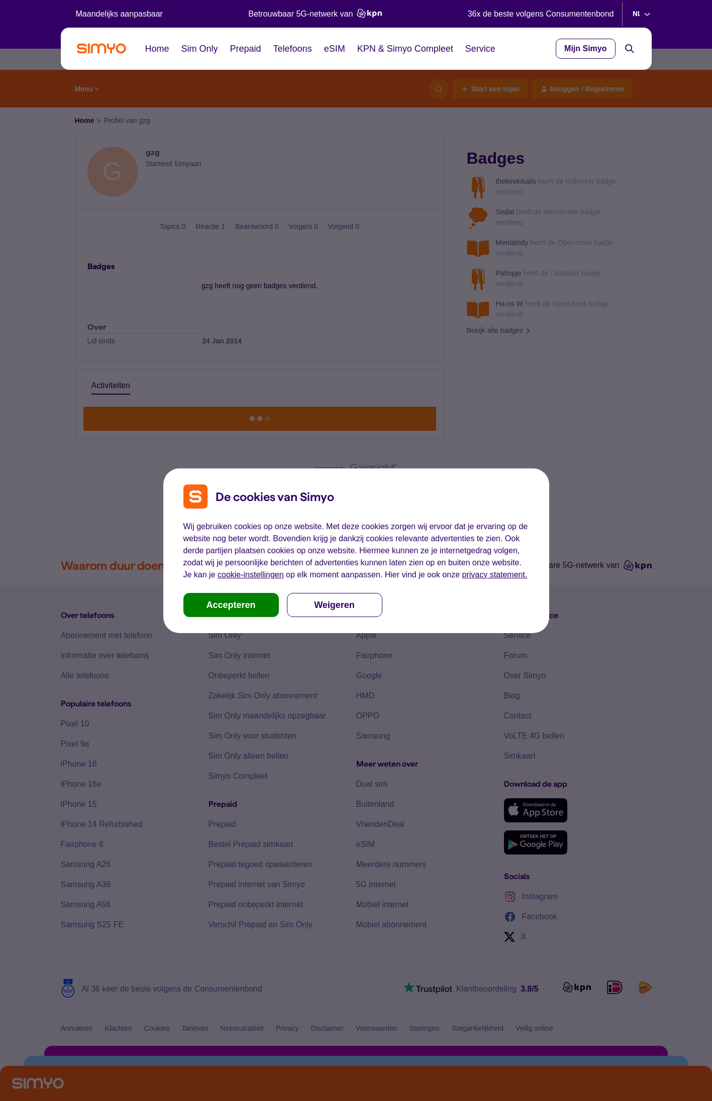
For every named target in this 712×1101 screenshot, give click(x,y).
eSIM (334, 49)
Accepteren (230, 605)
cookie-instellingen (251, 574)
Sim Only (199, 49)
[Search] (630, 49)
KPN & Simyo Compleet (405, 49)
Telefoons (292, 49)
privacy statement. (495, 574)
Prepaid (245, 49)
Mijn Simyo (585, 48)
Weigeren (334, 605)
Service (480, 49)
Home (157, 49)
